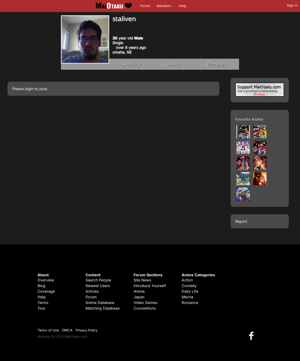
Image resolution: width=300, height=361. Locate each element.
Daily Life (190, 291)
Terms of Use (48, 330)
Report (241, 221)
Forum (145, 6)
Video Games (145, 302)
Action (187, 280)
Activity (132, 64)
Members (164, 6)
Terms (43, 302)
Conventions (145, 308)
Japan (139, 297)
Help (182, 6)
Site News (142, 280)
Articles (92, 291)
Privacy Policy (87, 330)
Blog (41, 285)
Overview (46, 280)
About (174, 64)
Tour (41, 308)
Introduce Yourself (150, 285)
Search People (98, 280)
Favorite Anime (249, 119)
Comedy (189, 285)
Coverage (46, 291)
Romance (190, 302)
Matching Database (103, 308)
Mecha (187, 297)
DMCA (67, 330)
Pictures (216, 64)
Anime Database (100, 302)
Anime (139, 291)
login (29, 88)
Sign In (292, 5)
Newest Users (98, 285)
